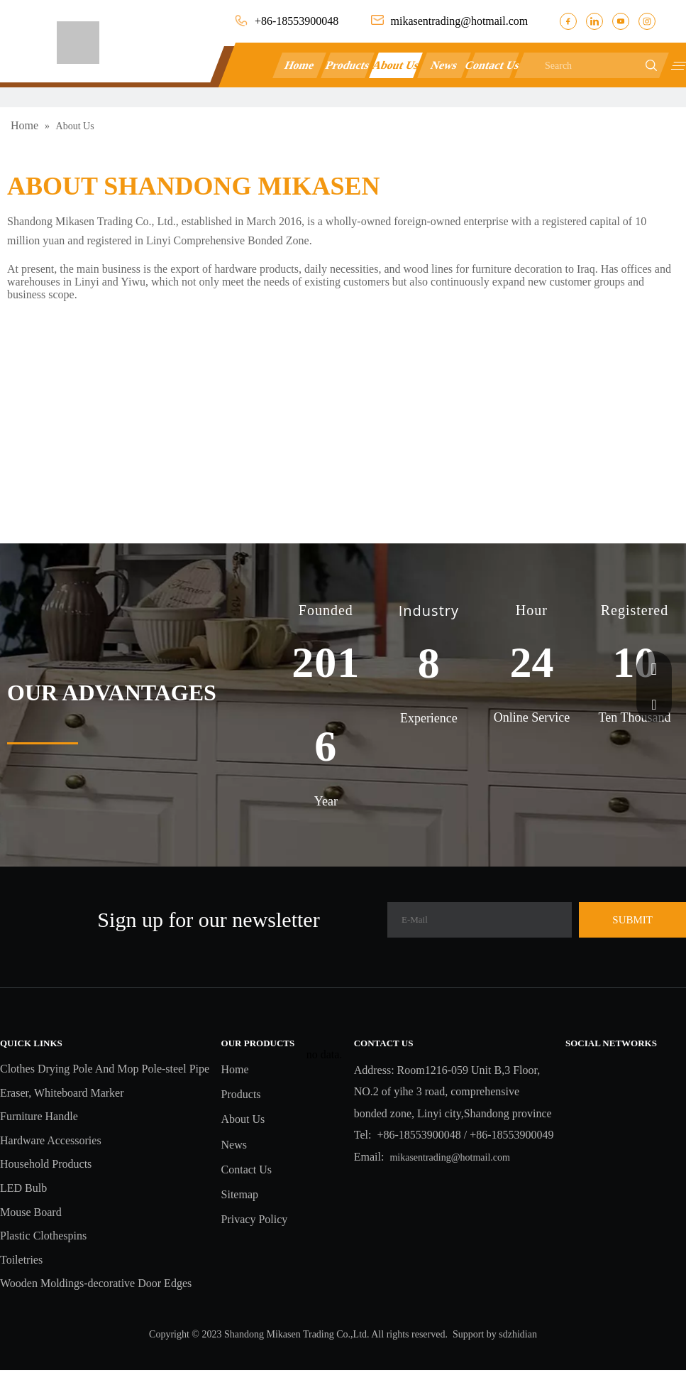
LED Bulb (23, 1188)
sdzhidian (518, 1334)
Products (348, 65)
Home (299, 65)
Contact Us (492, 65)
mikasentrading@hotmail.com (449, 1157)
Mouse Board (31, 1212)
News (444, 65)
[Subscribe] (632, 920)
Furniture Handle (39, 1116)
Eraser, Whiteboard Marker (62, 1093)
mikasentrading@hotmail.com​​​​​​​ (460, 21)
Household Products (46, 1164)
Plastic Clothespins (43, 1236)
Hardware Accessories (50, 1140)
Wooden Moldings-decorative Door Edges (96, 1283)
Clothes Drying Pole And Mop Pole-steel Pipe (104, 1069)
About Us (396, 65)
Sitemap (239, 1194)
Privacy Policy (254, 1219)
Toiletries (21, 1260)
